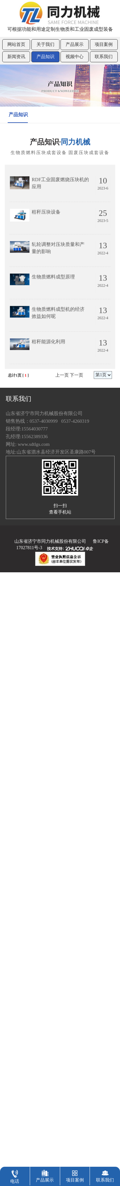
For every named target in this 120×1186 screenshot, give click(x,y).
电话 (14, 1175)
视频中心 (75, 56)
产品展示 (75, 44)
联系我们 (104, 56)
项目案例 (104, 44)
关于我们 (45, 44)
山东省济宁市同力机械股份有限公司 (50, 541)
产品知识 (45, 56)
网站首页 (16, 44)
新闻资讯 (16, 56)
